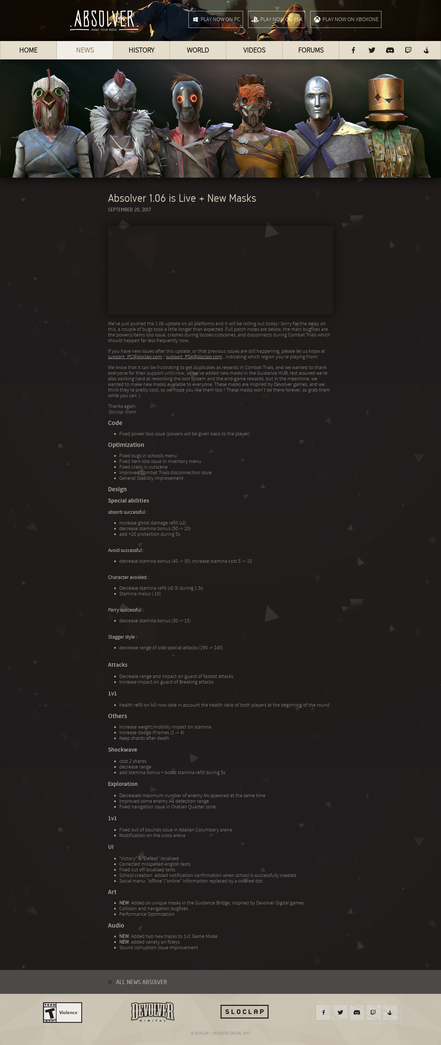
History (141, 50)
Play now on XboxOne (346, 19)
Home (28, 50)
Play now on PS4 (276, 19)
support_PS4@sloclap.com (194, 357)
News (85, 50)
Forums (311, 50)
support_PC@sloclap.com (135, 357)
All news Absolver (137, 981)
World (198, 50)
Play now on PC (215, 19)
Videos (254, 50)
